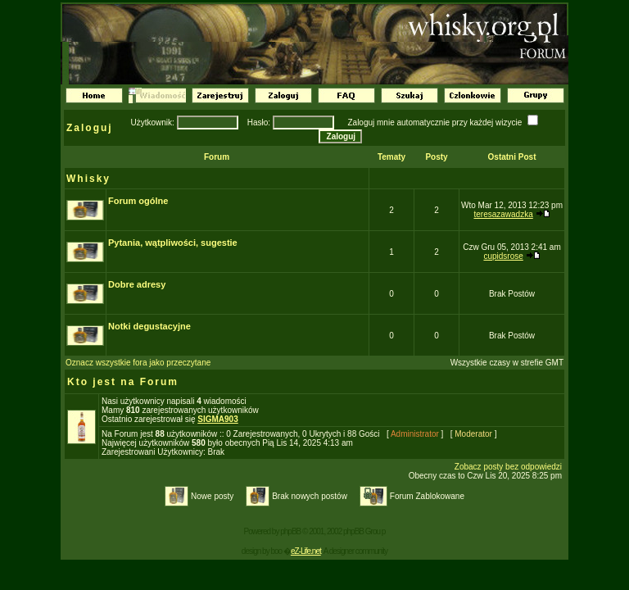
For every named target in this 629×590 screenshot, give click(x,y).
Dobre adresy (136, 284)
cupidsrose (503, 256)
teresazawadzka (502, 214)
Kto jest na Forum (123, 382)
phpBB (290, 531)
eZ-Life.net (306, 551)
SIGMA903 (217, 419)
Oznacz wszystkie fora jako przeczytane (138, 362)
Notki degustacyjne (149, 326)
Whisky (88, 178)
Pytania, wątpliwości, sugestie (173, 242)
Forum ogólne (138, 201)
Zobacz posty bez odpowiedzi (508, 466)
